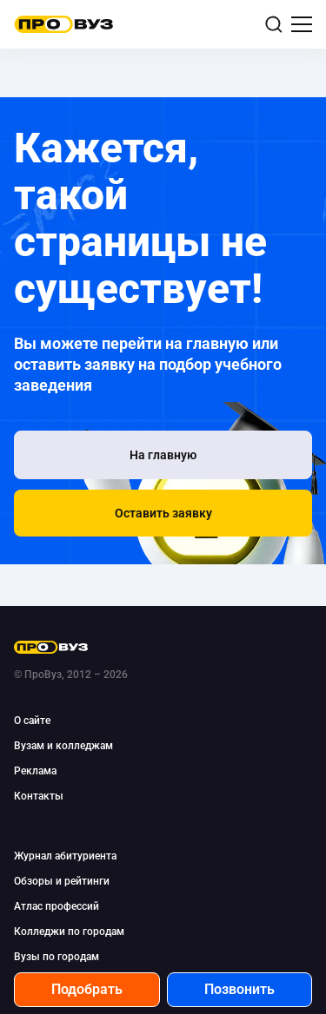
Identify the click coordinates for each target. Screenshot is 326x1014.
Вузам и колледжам (63, 746)
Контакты (38, 796)
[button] (163, 513)
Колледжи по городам (69, 931)
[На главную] (163, 455)
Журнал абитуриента (65, 856)
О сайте (32, 720)
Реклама (35, 771)
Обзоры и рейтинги (62, 881)
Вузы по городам (56, 957)
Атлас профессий (56, 906)
